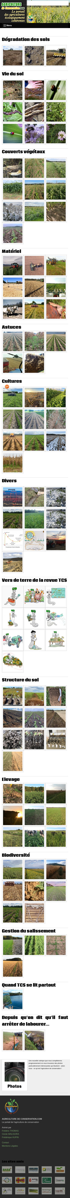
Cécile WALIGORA (10, 1134)
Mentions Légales (10, 1146)
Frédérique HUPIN (10, 1137)
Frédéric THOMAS (10, 1131)
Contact (5, 1142)
